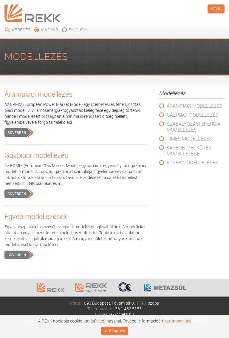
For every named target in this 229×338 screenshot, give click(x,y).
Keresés (21, 29)
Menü (216, 9)
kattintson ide (177, 321)
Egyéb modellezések (192, 163)
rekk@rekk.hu (121, 314)
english (77, 29)
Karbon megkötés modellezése (189, 151)
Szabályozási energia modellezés (193, 127)
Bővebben (16, 132)
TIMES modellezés (189, 139)
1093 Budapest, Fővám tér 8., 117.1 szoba (120, 303)
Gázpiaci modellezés (193, 115)
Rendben (117, 331)
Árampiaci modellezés (194, 106)
